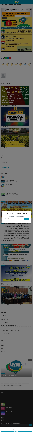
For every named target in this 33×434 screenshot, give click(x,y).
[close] (30, 211)
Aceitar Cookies (16, 431)
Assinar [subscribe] (27, 218)
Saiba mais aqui (29, 429)
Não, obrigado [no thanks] (16, 220)
